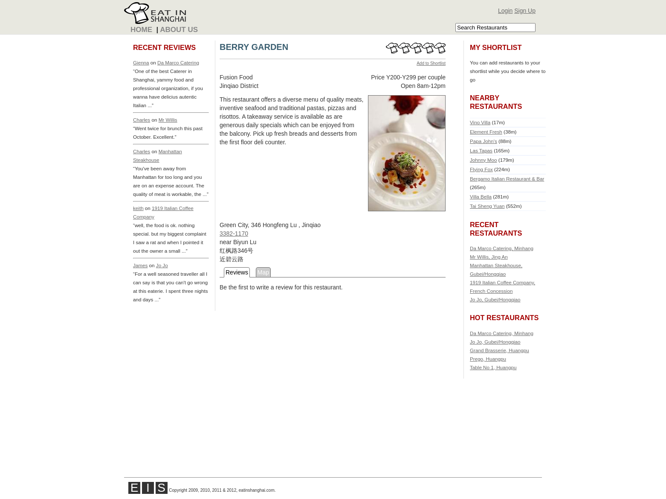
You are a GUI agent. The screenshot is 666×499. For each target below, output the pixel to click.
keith (138, 208)
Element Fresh (486, 131)
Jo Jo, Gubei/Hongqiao (495, 299)
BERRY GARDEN (254, 47)
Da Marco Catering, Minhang (501, 248)
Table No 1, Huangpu (493, 367)
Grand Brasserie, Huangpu (499, 350)
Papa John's (483, 141)
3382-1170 (234, 233)
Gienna (141, 62)
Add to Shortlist (431, 63)
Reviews (237, 272)
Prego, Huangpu (488, 359)
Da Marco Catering (178, 62)
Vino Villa (480, 122)
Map (263, 272)
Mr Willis (168, 120)
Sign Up (525, 10)
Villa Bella (481, 196)
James (140, 265)
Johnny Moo (483, 160)
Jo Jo (162, 265)
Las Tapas (481, 150)
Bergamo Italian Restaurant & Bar (507, 178)
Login (505, 10)
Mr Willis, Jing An (489, 257)
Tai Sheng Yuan (487, 206)
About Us (179, 30)
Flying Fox (481, 169)
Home (141, 30)
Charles (141, 120)
